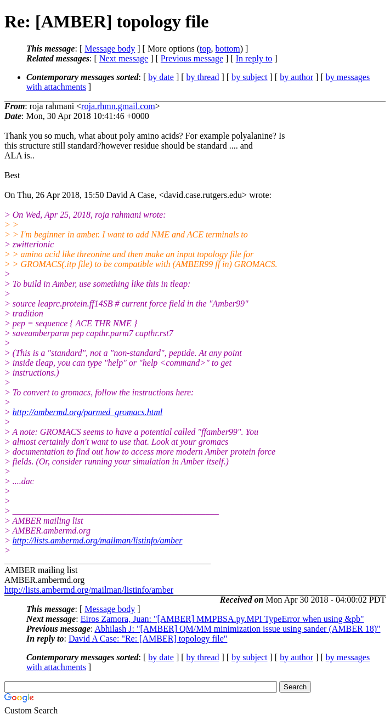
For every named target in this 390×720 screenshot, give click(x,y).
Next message (123, 58)
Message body (109, 48)
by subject (249, 77)
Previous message (192, 58)
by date (161, 77)
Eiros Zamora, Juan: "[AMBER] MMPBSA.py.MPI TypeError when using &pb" (222, 618)
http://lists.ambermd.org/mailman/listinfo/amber (98, 540)
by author (296, 77)
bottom (227, 48)
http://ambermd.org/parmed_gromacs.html (87, 412)
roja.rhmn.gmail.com (118, 106)
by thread (202, 77)
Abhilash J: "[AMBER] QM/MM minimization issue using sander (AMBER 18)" (237, 628)
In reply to (254, 58)
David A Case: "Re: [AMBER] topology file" (148, 638)
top (205, 48)
